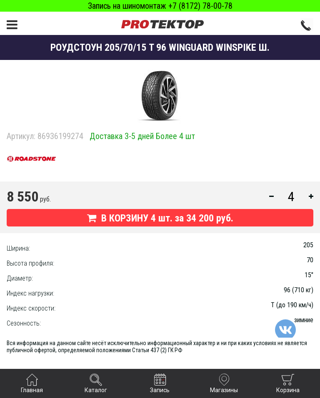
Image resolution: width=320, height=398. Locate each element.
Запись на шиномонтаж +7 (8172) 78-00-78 (160, 6)
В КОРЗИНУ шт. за (160, 218)
